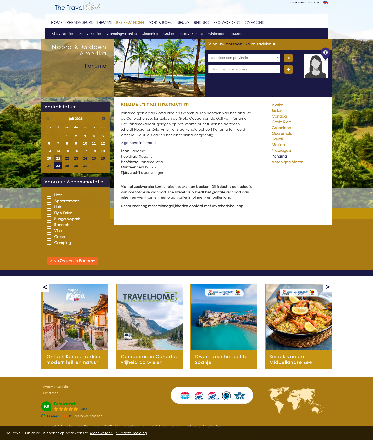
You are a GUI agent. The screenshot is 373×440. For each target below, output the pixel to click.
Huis (55, 206)
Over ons (254, 22)
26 (103, 158)
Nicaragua (281, 150)
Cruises (168, 34)
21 (58, 158)
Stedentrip (150, 34)
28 (58, 166)
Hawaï (277, 139)
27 (49, 166)
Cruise (57, 236)
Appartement (64, 200)
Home (56, 22)
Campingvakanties (122, 34)
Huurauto (238, 34)
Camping (60, 242)
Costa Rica (281, 122)
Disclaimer (49, 393)
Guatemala (282, 133)
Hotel (57, 194)
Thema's (104, 22)
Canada (279, 116)
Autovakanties (90, 34)
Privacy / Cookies (55, 387)
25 (94, 158)
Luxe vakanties (191, 34)
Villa (56, 230)
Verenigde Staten (287, 162)
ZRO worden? (227, 22)
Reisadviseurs (80, 22)
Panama (279, 156)
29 (67, 166)
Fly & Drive (61, 212)
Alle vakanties (62, 34)
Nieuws (182, 22)
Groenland (281, 127)
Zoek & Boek (160, 22)
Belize (277, 110)
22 (67, 158)
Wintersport (216, 34)
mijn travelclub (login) (304, 2)
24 (85, 158)
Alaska (277, 105)
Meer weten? (101, 433)
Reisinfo (201, 22)
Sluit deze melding (131, 433)
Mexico (278, 144)
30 (76, 166)
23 (76, 158)
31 (85, 166)
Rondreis (60, 224)
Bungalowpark (65, 218)
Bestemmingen (130, 22)
